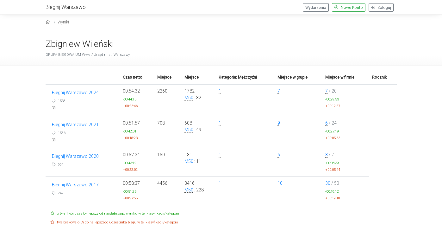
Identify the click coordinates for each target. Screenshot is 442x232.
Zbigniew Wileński (80, 44)
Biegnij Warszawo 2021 (75, 124)
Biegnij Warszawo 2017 (75, 184)
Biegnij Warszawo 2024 (75, 92)
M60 (188, 97)
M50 (188, 129)
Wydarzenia (315, 7)
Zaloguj (381, 7)
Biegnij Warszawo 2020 (75, 156)
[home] (49, 22)
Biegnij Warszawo (66, 7)
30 (327, 183)
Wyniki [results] (63, 22)
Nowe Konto (348, 7)
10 (280, 183)
